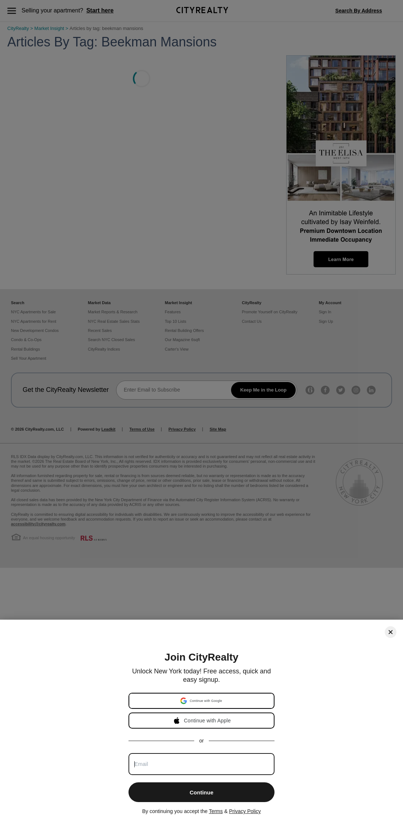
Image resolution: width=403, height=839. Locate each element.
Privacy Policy (245, 811)
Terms (216, 811)
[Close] (390, 632)
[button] (201, 701)
